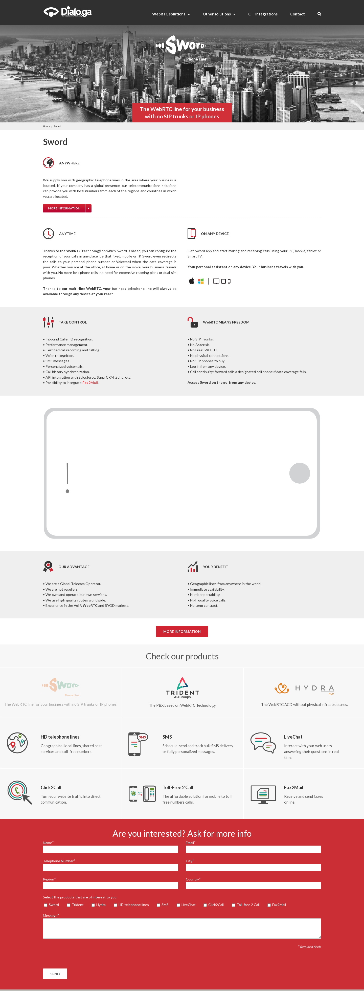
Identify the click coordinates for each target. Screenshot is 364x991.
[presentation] (81, 953)
